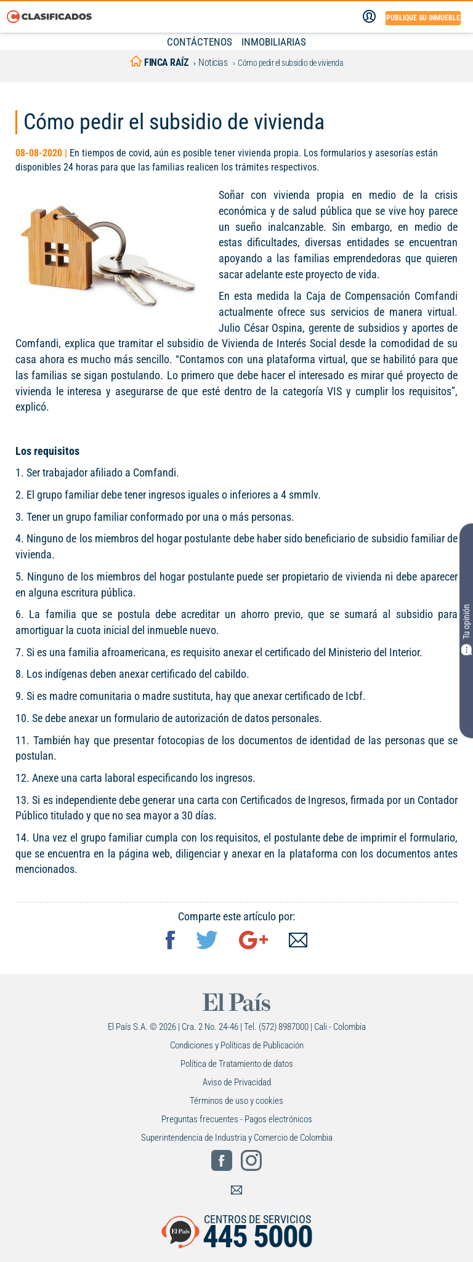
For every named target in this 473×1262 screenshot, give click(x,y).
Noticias (212, 62)
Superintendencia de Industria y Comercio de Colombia (237, 1137)
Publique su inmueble (423, 18)
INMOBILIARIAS (273, 42)
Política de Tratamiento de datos (236, 1063)
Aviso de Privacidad (237, 1082)
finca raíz (159, 62)
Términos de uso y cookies (236, 1100)
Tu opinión (466, 630)
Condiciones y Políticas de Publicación (237, 1045)
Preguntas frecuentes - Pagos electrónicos (236, 1119)
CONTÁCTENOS (199, 42)
